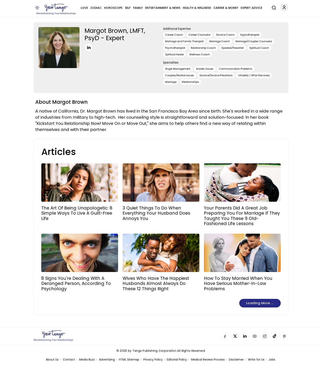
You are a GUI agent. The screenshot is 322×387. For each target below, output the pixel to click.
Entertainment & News (162, 8)
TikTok (274, 336)
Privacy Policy (153, 360)
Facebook (225, 336)
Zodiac (96, 8)
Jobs (272, 360)
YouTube (255, 336)
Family (138, 8)
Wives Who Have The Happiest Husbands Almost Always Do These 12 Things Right (156, 283)
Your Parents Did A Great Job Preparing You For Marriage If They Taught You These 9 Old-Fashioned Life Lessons (242, 215)
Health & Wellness (197, 8)
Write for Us (256, 360)
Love (84, 8)
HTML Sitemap (129, 360)
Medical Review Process (208, 360)
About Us (52, 360)
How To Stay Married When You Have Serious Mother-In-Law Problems (238, 283)
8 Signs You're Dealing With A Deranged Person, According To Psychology (76, 283)
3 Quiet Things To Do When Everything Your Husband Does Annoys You (156, 213)
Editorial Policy (177, 360)
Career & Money (225, 8)
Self (128, 8)
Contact (69, 360)
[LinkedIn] (89, 47)
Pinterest (284, 336)
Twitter (235, 336)
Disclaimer (236, 360)
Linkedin (245, 336)
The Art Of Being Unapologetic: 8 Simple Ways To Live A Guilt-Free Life (76, 213)
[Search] (272, 7)
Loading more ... (260, 303)
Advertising (107, 360)
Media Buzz (87, 360)
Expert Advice (251, 8)
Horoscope (113, 8)
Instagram (264, 336)
